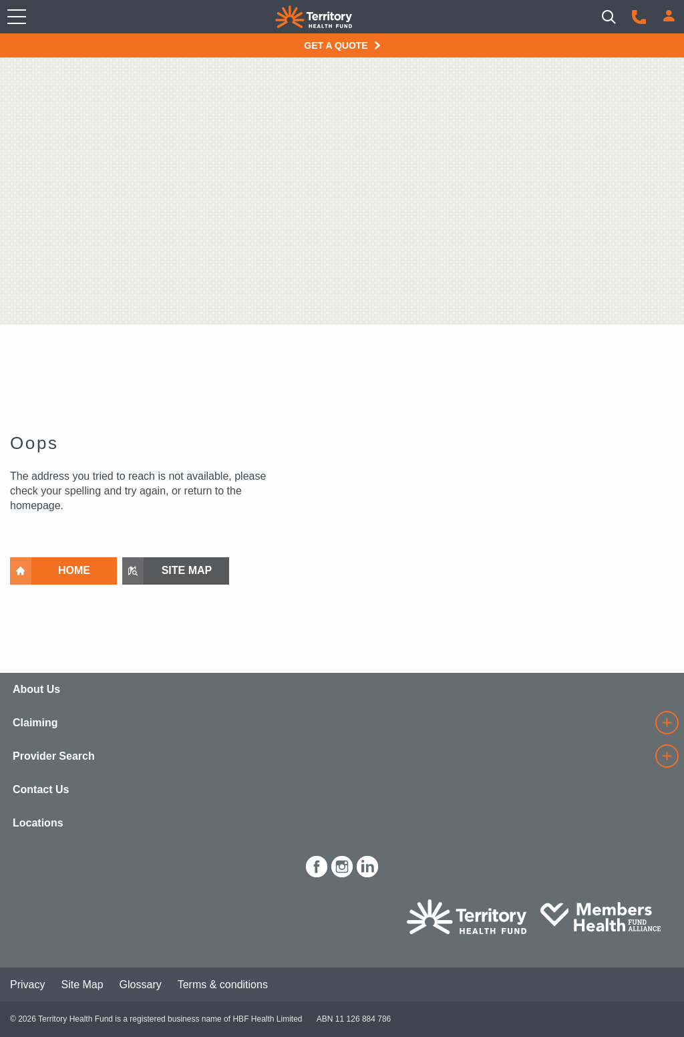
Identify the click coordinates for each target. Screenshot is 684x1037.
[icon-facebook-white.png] (316, 864)
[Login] (669, 15)
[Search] (609, 17)
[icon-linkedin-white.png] (367, 864)
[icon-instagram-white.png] (342, 864)
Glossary (141, 984)
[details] (666, 722)
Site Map (82, 984)
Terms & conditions (223, 984)
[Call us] (639, 17)
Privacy (27, 984)
